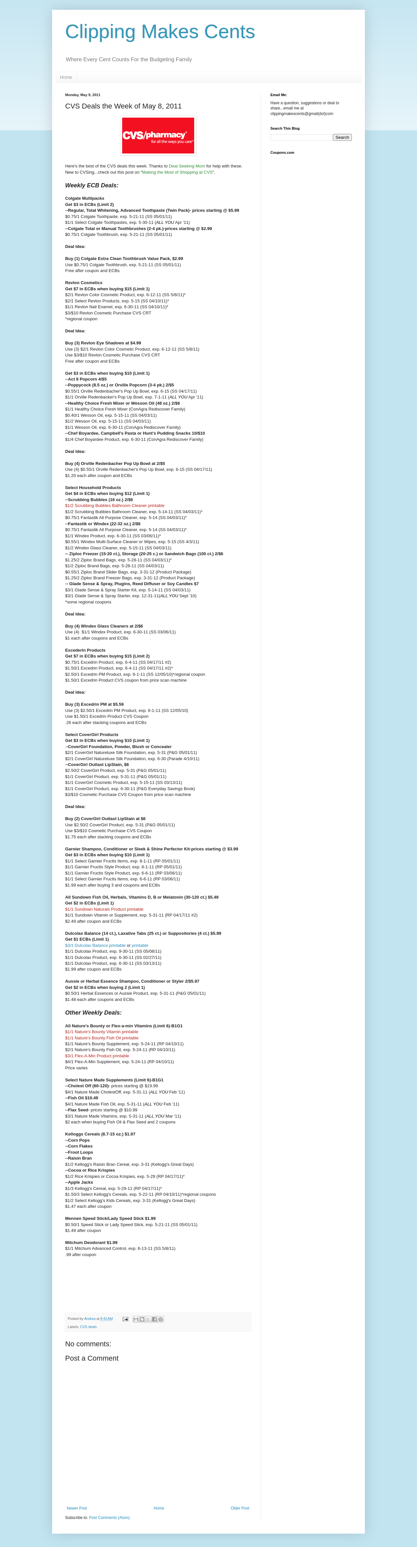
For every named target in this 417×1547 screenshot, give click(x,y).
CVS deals (88, 1327)
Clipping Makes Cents (160, 31)
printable (140, 945)
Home (66, 77)
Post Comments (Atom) (109, 1517)
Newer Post (77, 1508)
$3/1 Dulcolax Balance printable (95, 945)
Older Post (240, 1508)
